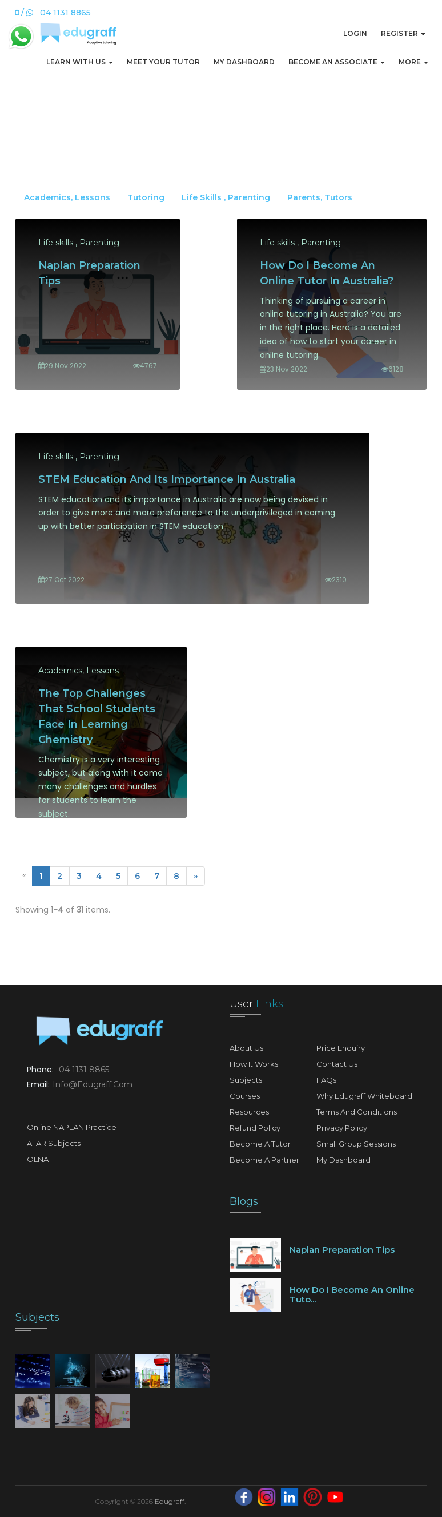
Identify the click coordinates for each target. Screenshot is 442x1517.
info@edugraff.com (92, 1084)
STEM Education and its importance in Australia (166, 479)
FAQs (326, 1079)
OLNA (38, 1159)
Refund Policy (255, 1127)
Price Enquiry (340, 1047)
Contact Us (336, 1063)
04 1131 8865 (84, 1069)
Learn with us (79, 62)
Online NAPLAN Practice (71, 1127)
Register (403, 33)
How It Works (254, 1063)
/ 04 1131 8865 (53, 12)
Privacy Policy (341, 1127)
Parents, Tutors (319, 197)
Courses (245, 1095)
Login (355, 33)
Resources (249, 1111)
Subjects (246, 1079)
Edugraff (169, 1501)
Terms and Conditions (356, 1111)
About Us (246, 1047)
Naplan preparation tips (342, 1249)
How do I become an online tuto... (352, 1294)
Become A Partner (264, 1159)
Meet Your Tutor (163, 62)
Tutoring (145, 197)
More (413, 62)
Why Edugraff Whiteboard (364, 1095)
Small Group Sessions (356, 1143)
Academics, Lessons (67, 197)
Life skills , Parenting (226, 197)
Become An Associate (336, 62)
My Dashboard (244, 62)
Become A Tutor (260, 1143)
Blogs (244, 1201)
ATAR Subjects (54, 1143)
